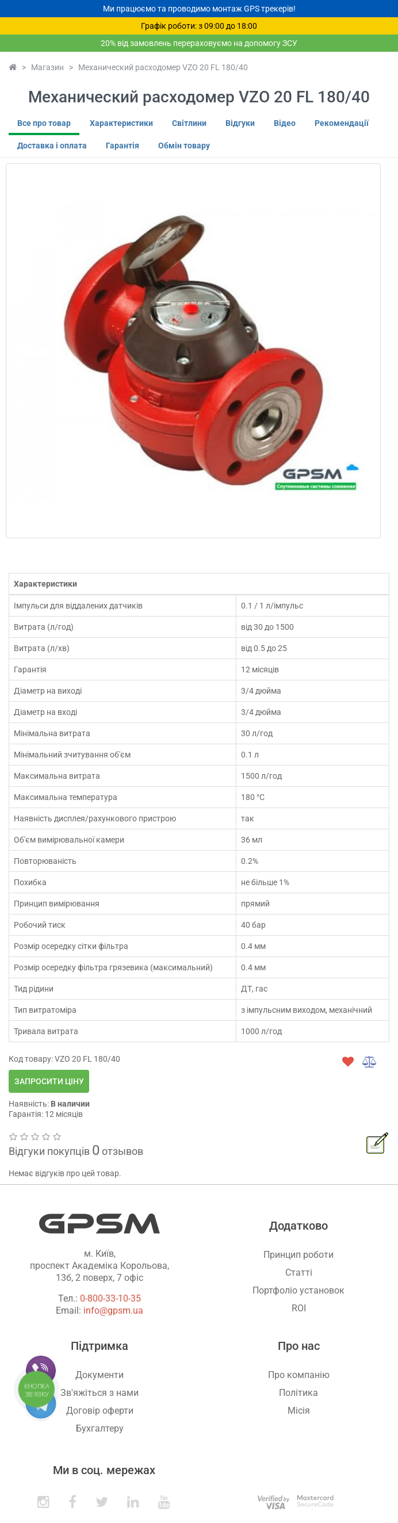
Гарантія (122, 145)
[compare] (370, 1062)
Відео (285, 123)
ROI (299, 1308)
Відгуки (240, 123)
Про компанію (299, 1374)
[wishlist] (348, 1062)
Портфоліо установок (298, 1290)
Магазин (47, 67)
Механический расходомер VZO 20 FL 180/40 (163, 67)
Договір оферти (99, 1410)
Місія (299, 1410)
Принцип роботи (298, 1254)
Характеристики (121, 123)
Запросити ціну (49, 1081)
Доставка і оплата (52, 145)
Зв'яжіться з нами (99, 1392)
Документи (99, 1374)
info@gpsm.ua (113, 1310)
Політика (298, 1392)
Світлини (189, 123)
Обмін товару (184, 145)
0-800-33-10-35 (110, 1298)
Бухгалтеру (100, 1428)
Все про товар (44, 123)
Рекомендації (342, 123)
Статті (298, 1272)
